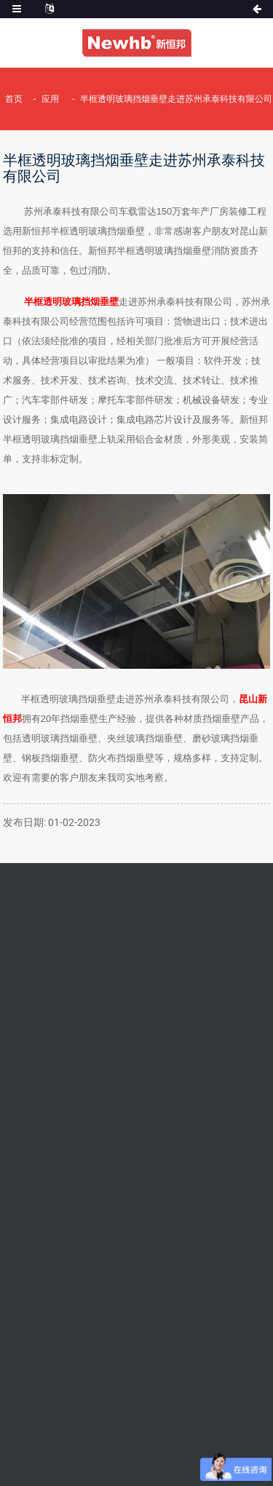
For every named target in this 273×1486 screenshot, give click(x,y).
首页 (14, 99)
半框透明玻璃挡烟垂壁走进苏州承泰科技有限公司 (176, 99)
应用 (50, 99)
